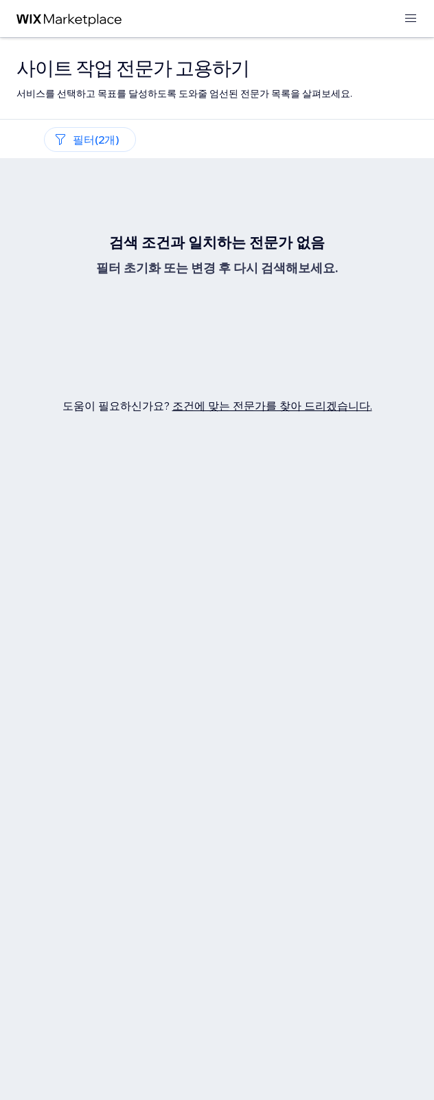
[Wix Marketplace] (69, 19)
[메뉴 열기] (410, 19)
